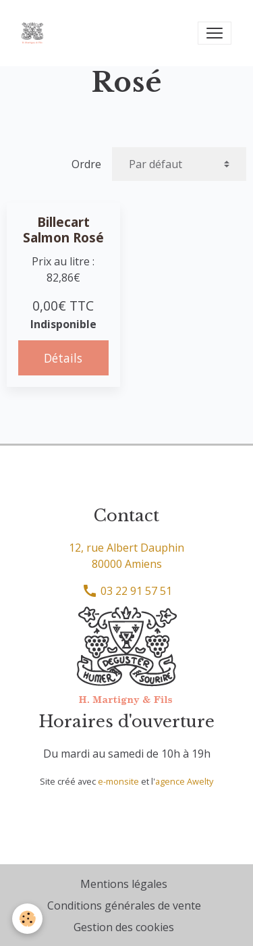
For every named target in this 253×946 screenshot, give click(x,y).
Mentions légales (123, 883)
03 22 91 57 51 (127, 590)
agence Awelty (184, 781)
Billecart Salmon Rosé (63, 229)
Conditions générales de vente (124, 905)
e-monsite (118, 781)
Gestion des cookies (124, 927)
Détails (63, 358)
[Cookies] (27, 918)
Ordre (86, 164)
